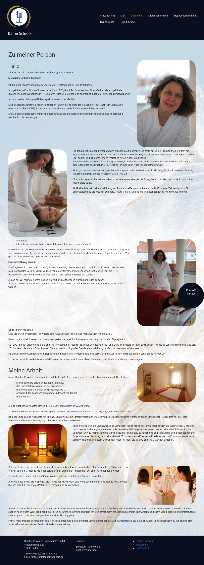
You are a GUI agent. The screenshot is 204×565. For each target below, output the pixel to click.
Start (123, 15)
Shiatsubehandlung (158, 15)
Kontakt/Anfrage (145, 541)
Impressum (142, 544)
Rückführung (128, 22)
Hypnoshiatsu (107, 22)
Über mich (136, 15)
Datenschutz (142, 548)
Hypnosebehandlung (185, 15)
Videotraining (107, 15)
